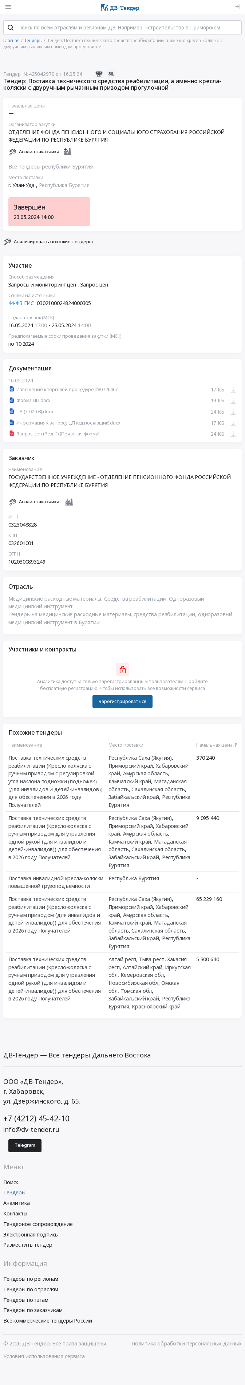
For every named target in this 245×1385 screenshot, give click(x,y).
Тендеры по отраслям (30, 1290)
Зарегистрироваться (122, 702)
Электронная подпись (30, 1235)
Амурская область (145, 774)
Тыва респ (152, 959)
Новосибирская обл (133, 983)
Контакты (15, 1214)
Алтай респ (122, 959)
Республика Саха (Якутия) (140, 758)
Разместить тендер (27, 1245)
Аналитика (16, 1204)
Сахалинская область (158, 789)
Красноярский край (156, 1007)
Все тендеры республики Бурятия (50, 167)
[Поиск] (10, 29)
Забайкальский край (133, 797)
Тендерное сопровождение (38, 1224)
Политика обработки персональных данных (186, 1344)
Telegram (25, 1146)
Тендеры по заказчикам (33, 1311)
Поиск (10, 1182)
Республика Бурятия (64, 185)
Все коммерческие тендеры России (47, 1321)
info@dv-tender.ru (31, 1130)
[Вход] (237, 7)
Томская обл (136, 991)
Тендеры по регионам (30, 1279)
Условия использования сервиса (44, 1357)
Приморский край (130, 766)
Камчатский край (129, 782)
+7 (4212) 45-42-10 (36, 1119)
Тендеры (14, 1193)
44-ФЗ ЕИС (21, 303)
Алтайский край (142, 967)
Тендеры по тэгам (25, 1300)
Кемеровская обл (142, 975)
